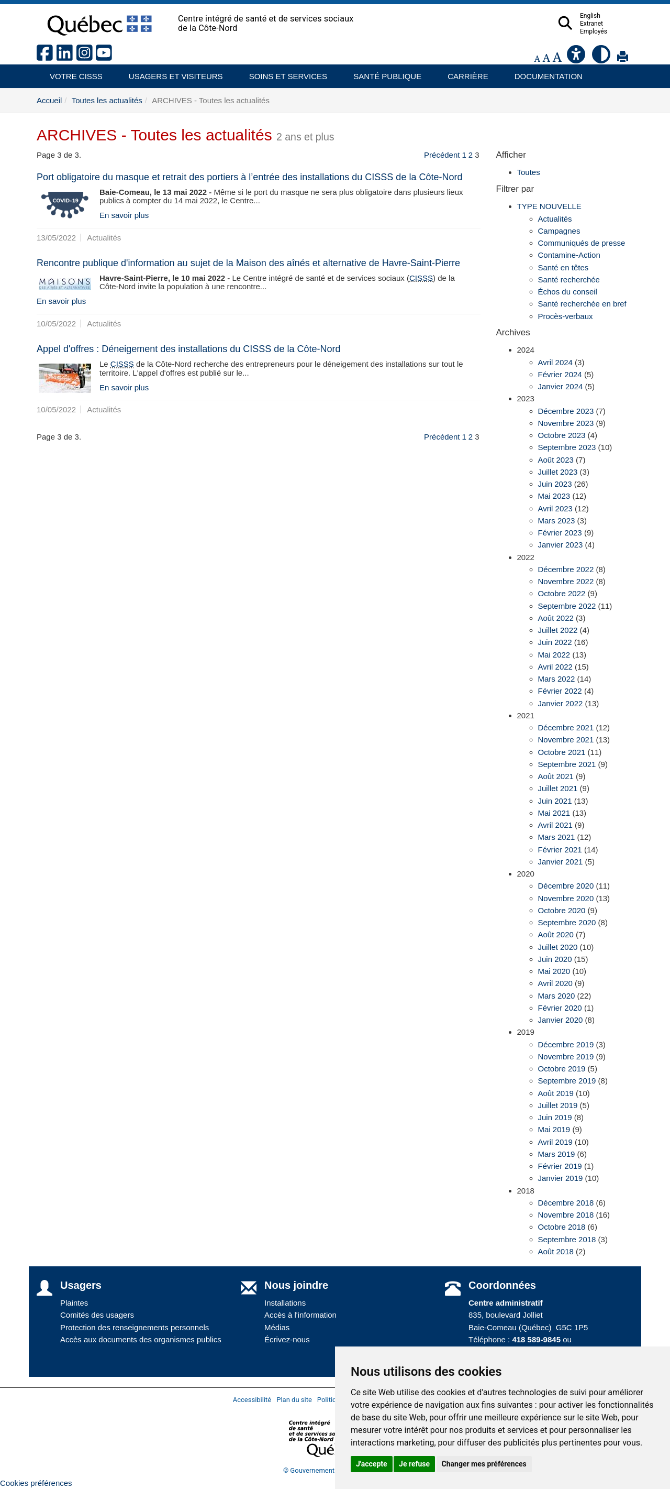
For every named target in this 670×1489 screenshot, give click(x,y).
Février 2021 (560, 849)
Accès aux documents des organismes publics (140, 1339)
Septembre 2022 (567, 605)
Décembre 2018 (566, 1202)
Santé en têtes (563, 267)
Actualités (555, 218)
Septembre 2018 (567, 1239)
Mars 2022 (556, 678)
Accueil (49, 100)
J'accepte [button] (371, 1464)
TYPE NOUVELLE (549, 206)
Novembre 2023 (566, 423)
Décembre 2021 (566, 727)
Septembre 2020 (567, 922)
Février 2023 (560, 532)
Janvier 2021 (560, 861)
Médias (276, 1327)
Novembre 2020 (566, 898)
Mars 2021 (556, 837)
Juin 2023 (555, 483)
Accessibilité (252, 1400)
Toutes (528, 172)
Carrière (464, 72)
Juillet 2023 (558, 471)
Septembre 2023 (567, 447)
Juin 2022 (555, 642)
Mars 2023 (556, 520)
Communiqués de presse (582, 242)
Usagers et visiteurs (170, 72)
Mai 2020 (554, 971)
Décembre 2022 (566, 569)
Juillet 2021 (558, 788)
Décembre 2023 (566, 411)
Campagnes (559, 230)
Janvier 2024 (560, 386)
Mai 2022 (554, 654)
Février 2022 (560, 690)
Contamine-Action (569, 254)
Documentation (543, 72)
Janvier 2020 (560, 1019)
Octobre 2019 (562, 1068)
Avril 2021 (555, 824)
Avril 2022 (555, 666)
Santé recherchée (569, 279)
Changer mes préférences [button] (484, 1464)
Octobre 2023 (562, 435)
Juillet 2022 (558, 630)
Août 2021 (556, 776)
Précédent (442, 154)
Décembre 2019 (566, 1044)
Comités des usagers (97, 1314)
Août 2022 (556, 618)
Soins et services (283, 72)
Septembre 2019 (567, 1080)
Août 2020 (556, 934)
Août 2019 (556, 1093)
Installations (285, 1302)
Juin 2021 (555, 800)
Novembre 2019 (566, 1056)
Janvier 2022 (560, 703)
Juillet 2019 (558, 1105)
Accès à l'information (300, 1314)
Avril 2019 (555, 1141)
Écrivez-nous (287, 1339)
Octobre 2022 (562, 593)
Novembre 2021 (566, 739)
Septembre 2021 (567, 764)
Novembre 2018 (566, 1214)
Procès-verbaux (565, 316)
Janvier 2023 (560, 544)
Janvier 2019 (560, 1178)
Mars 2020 (556, 995)
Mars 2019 (556, 1153)
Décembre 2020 (566, 885)
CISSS (421, 277)
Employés (614, 31)
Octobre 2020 (562, 910)
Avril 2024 (555, 362)
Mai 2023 (554, 495)
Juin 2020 (555, 959)
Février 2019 (560, 1166)
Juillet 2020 (558, 947)
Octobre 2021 (562, 752)
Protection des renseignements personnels (134, 1327)
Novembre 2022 (566, 581)
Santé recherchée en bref (582, 303)
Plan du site (294, 1400)
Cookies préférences (36, 1483)
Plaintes (74, 1302)
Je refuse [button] (414, 1464)
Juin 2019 (555, 1117)
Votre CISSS (72, 72)
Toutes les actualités (107, 100)
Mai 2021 (554, 812)
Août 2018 (556, 1251)
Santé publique (382, 72)
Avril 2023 (555, 508)
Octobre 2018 (562, 1226)
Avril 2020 (555, 983)
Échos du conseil (567, 291)
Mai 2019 (554, 1129)
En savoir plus (124, 215)
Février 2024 (560, 374)
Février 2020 (560, 1007)
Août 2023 (556, 459)
